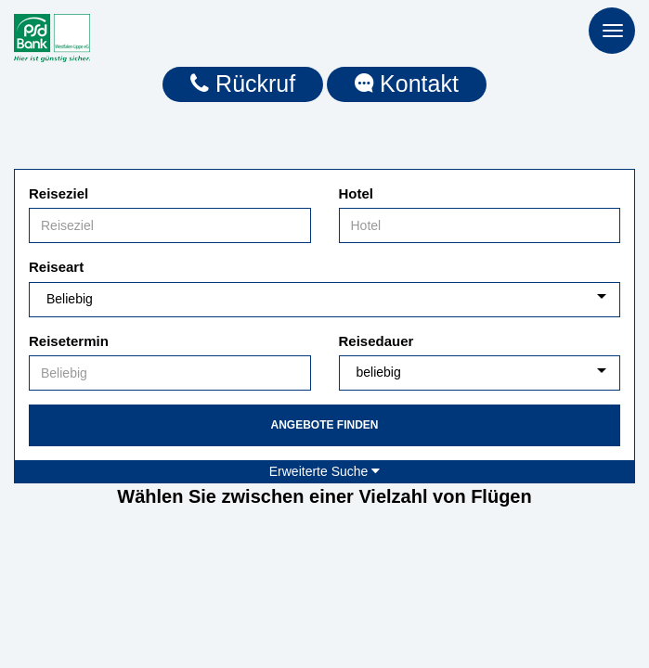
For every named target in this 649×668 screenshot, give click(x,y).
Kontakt (407, 83)
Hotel (356, 193)
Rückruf (242, 83)
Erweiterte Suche (325, 471)
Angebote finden (324, 424)
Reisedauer (376, 341)
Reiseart (56, 267)
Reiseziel (58, 193)
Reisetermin (69, 341)
